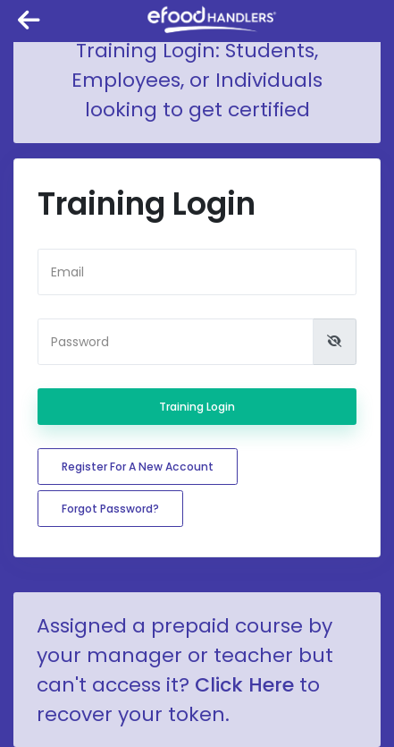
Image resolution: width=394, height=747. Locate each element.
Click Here (244, 685)
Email (67, 272)
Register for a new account (138, 466)
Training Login (197, 406)
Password (80, 342)
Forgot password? (110, 508)
